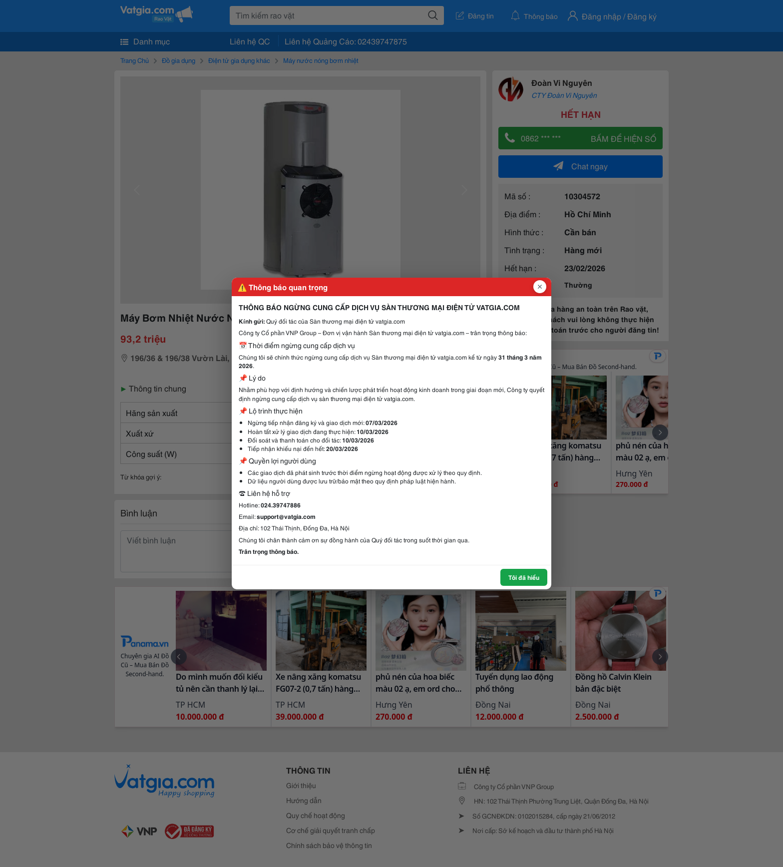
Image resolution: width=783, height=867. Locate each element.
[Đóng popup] (539, 286)
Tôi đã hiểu (523, 577)
